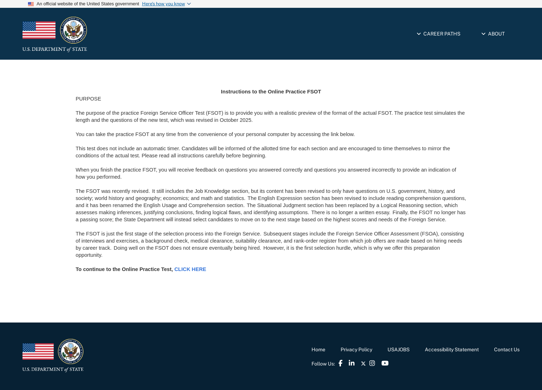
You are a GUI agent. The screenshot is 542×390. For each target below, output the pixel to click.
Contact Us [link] (507, 349)
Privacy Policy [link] (356, 349)
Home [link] (318, 349)
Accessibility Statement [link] (452, 349)
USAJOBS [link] (398, 349)
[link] (84, 34)
